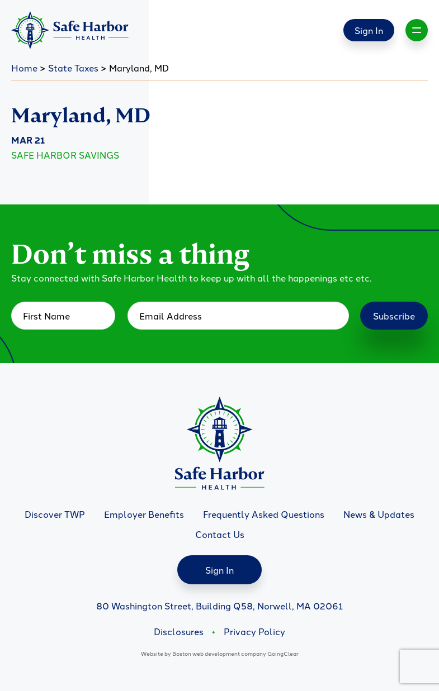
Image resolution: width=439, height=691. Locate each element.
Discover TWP (55, 514)
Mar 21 (28, 140)
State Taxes (73, 67)
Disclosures (179, 631)
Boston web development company (219, 653)
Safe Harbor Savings (65, 155)
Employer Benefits (144, 514)
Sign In (369, 30)
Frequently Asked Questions (263, 514)
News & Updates (378, 514)
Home (24, 67)
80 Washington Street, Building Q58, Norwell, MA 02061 (219, 605)
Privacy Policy (254, 631)
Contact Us (219, 534)
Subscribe (394, 315)
